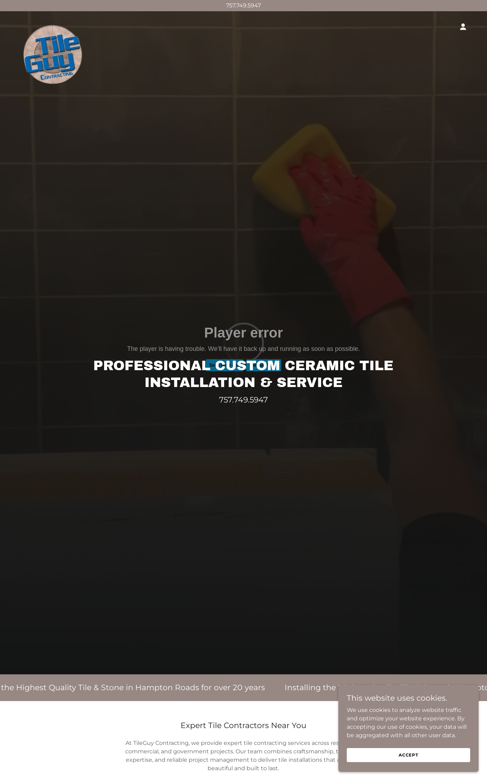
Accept (408, 755)
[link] (52, 25)
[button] (463, 27)
